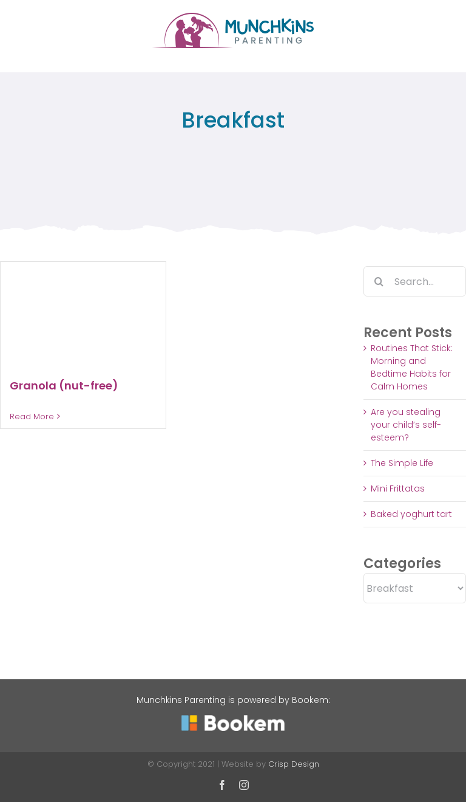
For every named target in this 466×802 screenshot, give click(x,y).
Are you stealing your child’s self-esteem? (406, 425)
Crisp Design (293, 764)
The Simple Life (402, 463)
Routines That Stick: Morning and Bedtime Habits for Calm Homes (412, 367)
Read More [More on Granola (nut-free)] (32, 416)
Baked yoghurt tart (411, 514)
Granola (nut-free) (64, 385)
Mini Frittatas (398, 488)
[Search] (378, 281)
